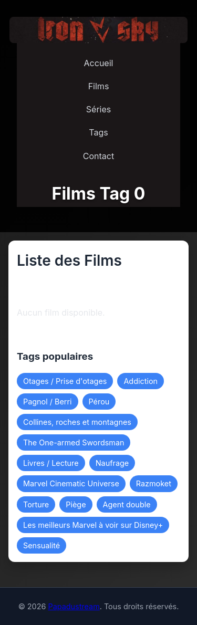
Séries (98, 109)
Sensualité (41, 545)
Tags (98, 132)
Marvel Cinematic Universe (71, 483)
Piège (76, 504)
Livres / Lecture (51, 463)
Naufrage (112, 463)
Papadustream (73, 606)
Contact (98, 156)
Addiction (140, 381)
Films (98, 86)
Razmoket (153, 483)
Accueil (98, 63)
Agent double (127, 504)
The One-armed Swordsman (73, 442)
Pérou (99, 401)
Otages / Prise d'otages (65, 381)
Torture (36, 504)
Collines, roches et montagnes (77, 422)
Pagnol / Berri (47, 401)
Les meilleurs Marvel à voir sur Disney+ (93, 524)
